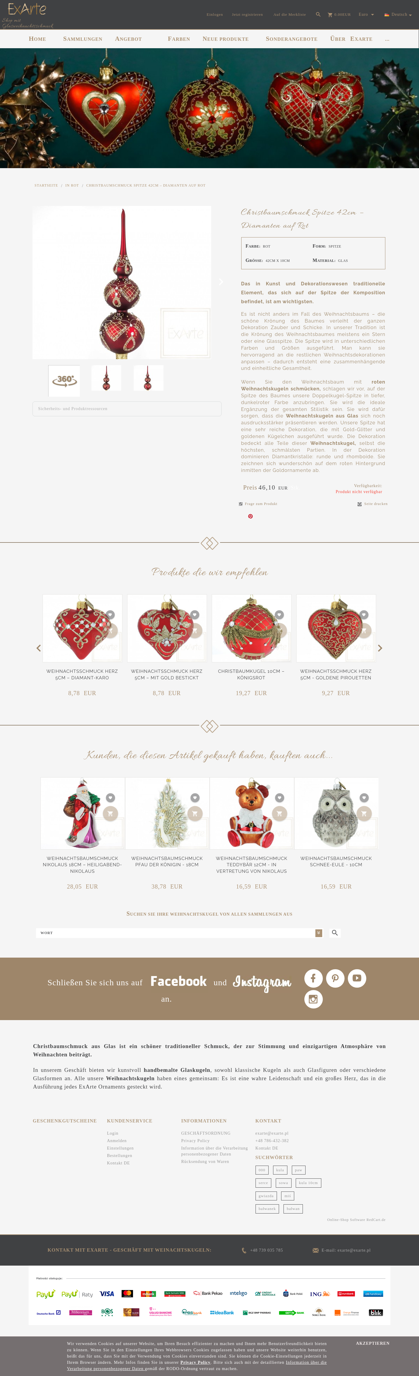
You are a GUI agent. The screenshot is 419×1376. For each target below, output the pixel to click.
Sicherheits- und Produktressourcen (73, 408)
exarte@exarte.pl (272, 1144)
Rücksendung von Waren (205, 1172)
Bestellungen (119, 1166)
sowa (283, 1193)
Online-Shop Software (346, 1230)
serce (263, 1193)
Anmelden (117, 1151)
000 (262, 1180)
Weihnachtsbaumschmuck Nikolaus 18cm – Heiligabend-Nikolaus (82, 865)
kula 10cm (308, 1193)
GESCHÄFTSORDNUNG (205, 1144)
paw (299, 1180)
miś (287, 1206)
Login (112, 1144)
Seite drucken (373, 504)
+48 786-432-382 (272, 1151)
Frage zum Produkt (258, 504)
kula (280, 1180)
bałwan (293, 1219)
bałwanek (267, 1219)
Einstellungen (120, 1159)
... (387, 39)
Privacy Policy (195, 1151)
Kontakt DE (118, 1174)
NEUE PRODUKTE (226, 38)
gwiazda (266, 1206)
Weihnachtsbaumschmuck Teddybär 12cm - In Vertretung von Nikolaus (251, 865)
